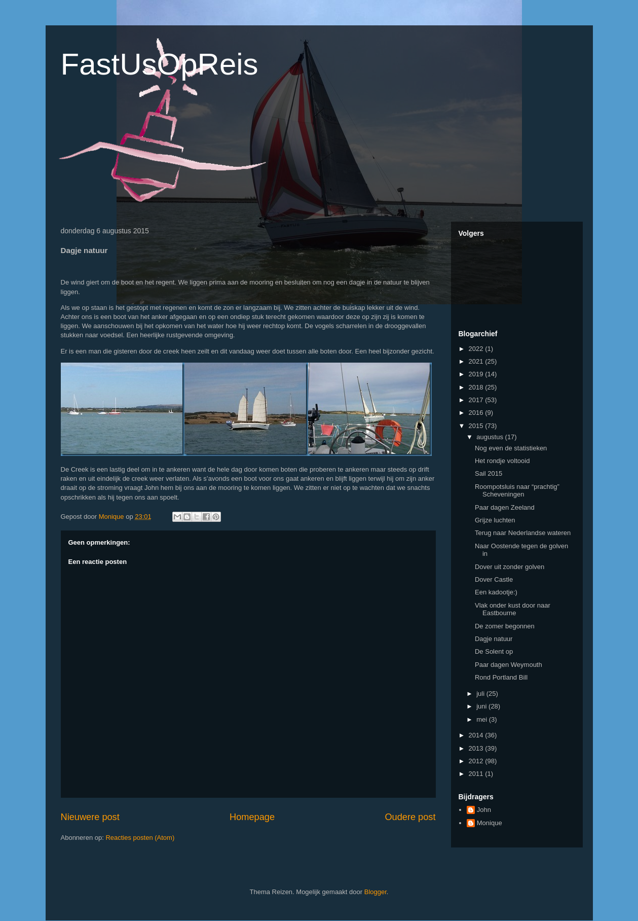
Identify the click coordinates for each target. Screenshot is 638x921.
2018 (477, 387)
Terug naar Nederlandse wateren (523, 533)
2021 (477, 361)
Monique (489, 823)
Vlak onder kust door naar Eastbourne (512, 609)
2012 (477, 761)
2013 (477, 748)
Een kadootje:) (496, 592)
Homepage (252, 817)
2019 (477, 374)
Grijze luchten (495, 520)
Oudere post (410, 817)
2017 (477, 400)
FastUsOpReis (159, 64)
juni (482, 706)
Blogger (375, 892)
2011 (477, 773)
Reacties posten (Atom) (139, 837)
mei (482, 719)
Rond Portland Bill (501, 677)
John (484, 809)
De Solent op (494, 651)
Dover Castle (494, 579)
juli (481, 693)
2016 (477, 412)
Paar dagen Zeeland (505, 507)
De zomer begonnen (505, 626)
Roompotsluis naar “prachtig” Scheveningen (517, 491)
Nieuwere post (90, 817)
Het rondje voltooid (502, 461)
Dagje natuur (493, 639)
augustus (490, 437)
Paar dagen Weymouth (508, 664)
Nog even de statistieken (511, 448)
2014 (477, 735)
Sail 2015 (488, 473)
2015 (477, 426)
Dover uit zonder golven (509, 567)
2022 (477, 348)
